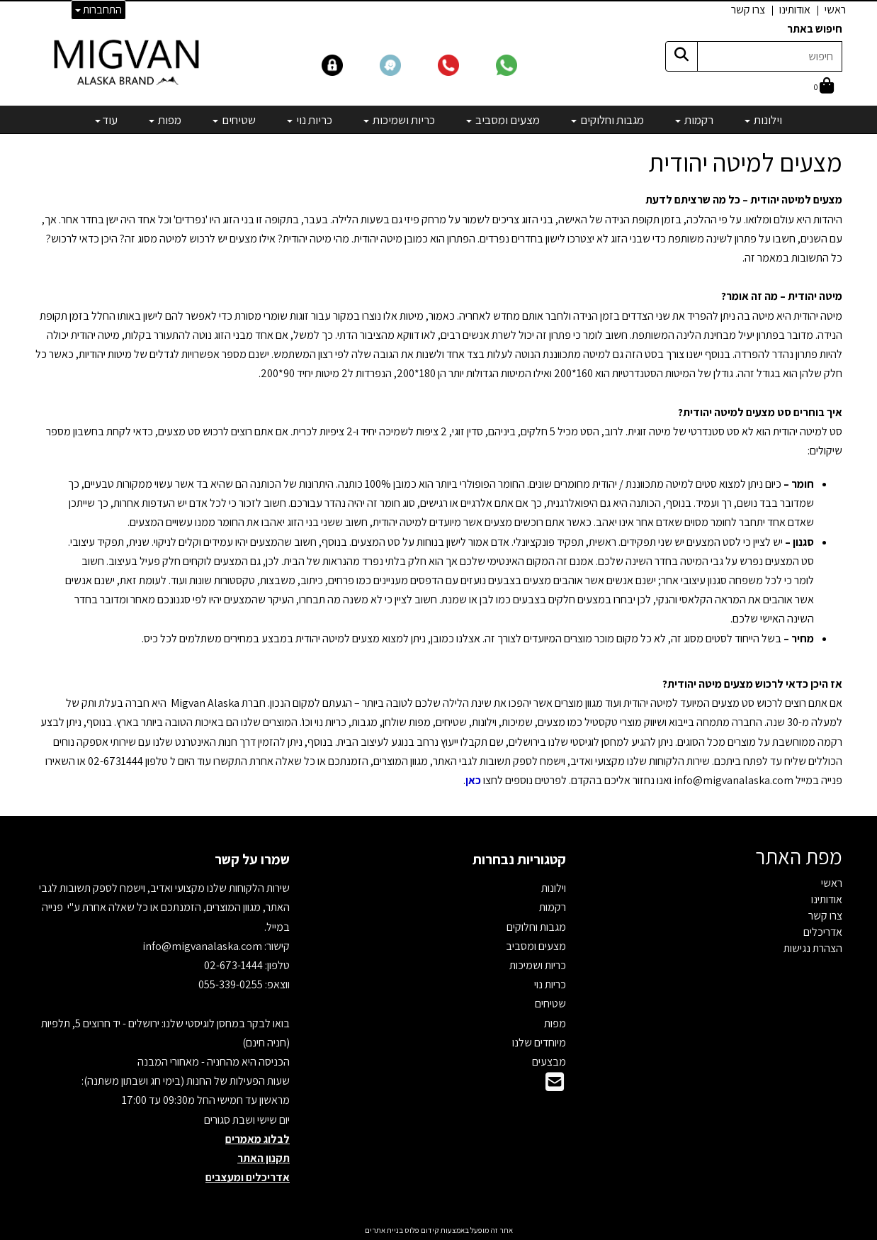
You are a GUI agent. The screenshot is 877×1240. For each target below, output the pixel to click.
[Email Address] (554, 1085)
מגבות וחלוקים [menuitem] (607, 120)
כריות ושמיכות (537, 965)
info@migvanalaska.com (203, 946)
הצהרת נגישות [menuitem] (812, 948)
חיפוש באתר (814, 28)
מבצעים (549, 1061)
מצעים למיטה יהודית (745, 162)
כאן (473, 780)
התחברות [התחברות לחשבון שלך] (98, 9)
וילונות (553, 888)
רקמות (552, 907)
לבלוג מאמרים (257, 1139)
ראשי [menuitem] (835, 9)
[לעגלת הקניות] (823, 87)
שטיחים (550, 1003)
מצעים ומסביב (536, 946)
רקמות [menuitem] (694, 120)
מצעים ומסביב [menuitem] (503, 120)
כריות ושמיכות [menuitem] (399, 120)
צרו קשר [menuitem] (748, 9)
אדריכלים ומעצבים (247, 1177)
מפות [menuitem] (165, 120)
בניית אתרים (384, 1230)
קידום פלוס (421, 1230)
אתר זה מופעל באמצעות (439, 1230)
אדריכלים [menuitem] (822, 932)
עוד (106, 120)
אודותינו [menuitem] (794, 9)
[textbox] (438, 503)
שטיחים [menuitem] (234, 120)
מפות (555, 1023)
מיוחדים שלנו (539, 1042)
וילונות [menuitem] (763, 120)
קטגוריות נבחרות (519, 859)
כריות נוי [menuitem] (309, 120)
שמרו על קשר (252, 859)
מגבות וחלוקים (536, 927)
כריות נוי (550, 984)
